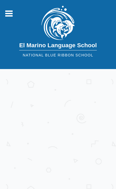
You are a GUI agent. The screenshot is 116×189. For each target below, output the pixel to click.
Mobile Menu (9, 13)
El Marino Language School (58, 45)
